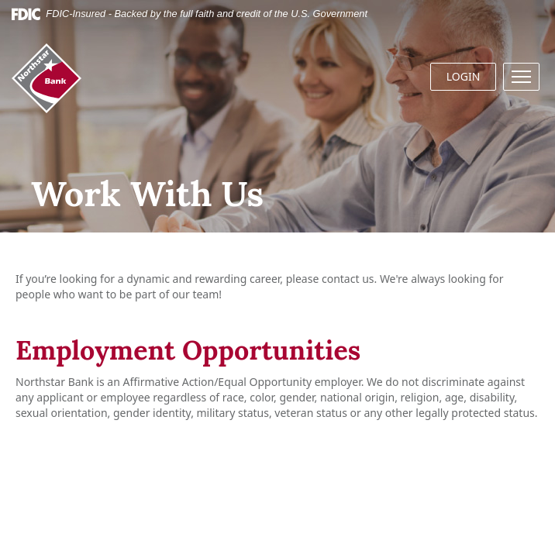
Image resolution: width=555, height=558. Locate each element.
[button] (521, 77)
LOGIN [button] (463, 76)
